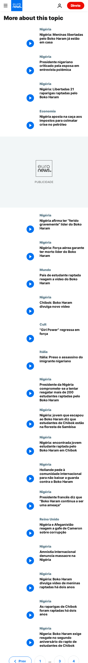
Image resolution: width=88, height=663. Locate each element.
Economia (48, 111)
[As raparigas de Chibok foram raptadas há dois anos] (62, 613)
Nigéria (45, 29)
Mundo (45, 269)
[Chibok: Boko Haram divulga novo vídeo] (62, 309)
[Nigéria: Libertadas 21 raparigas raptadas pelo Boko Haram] (62, 95)
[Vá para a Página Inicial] (16, 5)
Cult (43, 324)
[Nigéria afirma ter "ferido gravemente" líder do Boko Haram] (62, 227)
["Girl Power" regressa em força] (62, 336)
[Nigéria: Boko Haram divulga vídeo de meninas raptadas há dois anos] (62, 585)
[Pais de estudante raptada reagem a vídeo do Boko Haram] (62, 281)
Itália (43, 351)
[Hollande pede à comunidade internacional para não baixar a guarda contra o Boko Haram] (62, 476)
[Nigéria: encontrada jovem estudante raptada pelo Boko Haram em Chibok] (62, 449)
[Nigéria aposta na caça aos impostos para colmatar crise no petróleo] (62, 123)
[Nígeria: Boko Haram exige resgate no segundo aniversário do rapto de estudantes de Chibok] (62, 640)
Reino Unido (49, 519)
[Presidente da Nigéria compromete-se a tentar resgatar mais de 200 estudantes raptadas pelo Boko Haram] (62, 392)
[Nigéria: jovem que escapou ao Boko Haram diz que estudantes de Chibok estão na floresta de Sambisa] (62, 421)
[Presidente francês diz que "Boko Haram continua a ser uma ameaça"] (62, 503)
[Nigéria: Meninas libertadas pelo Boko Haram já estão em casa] (62, 41)
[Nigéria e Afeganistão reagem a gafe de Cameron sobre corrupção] (62, 531)
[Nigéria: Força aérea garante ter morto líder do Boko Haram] (62, 254)
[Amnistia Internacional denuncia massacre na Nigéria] (62, 558)
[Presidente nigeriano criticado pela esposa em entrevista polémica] (62, 68)
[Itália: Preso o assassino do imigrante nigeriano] (62, 363)
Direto (76, 5)
